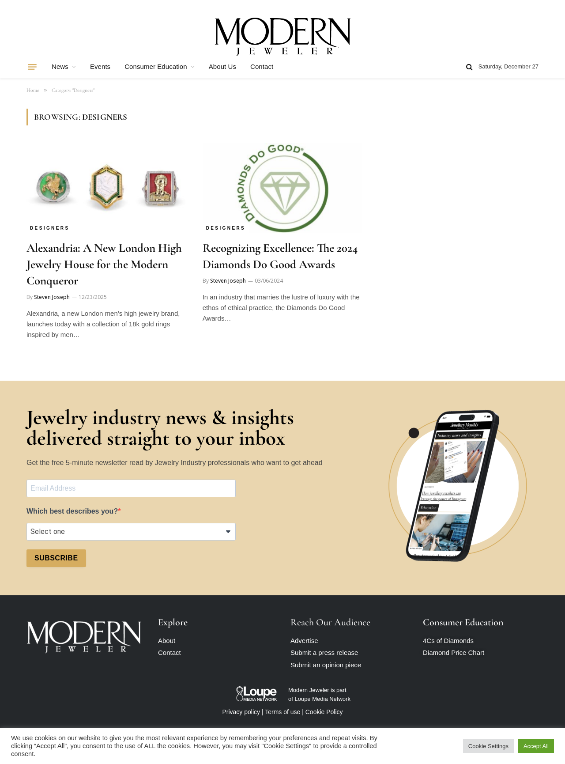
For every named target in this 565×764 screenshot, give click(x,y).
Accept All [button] (536, 746)
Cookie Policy (324, 711)
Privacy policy (241, 711)
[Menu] (32, 66)
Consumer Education (155, 66)
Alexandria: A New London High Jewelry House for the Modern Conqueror (104, 264)
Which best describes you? (72, 511)
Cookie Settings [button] (488, 746)
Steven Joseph (52, 297)
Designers (50, 228)
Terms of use (282, 711)
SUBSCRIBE (56, 558)
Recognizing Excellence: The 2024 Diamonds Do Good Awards (280, 256)
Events (100, 66)
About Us (222, 66)
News (60, 66)
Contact (261, 66)
